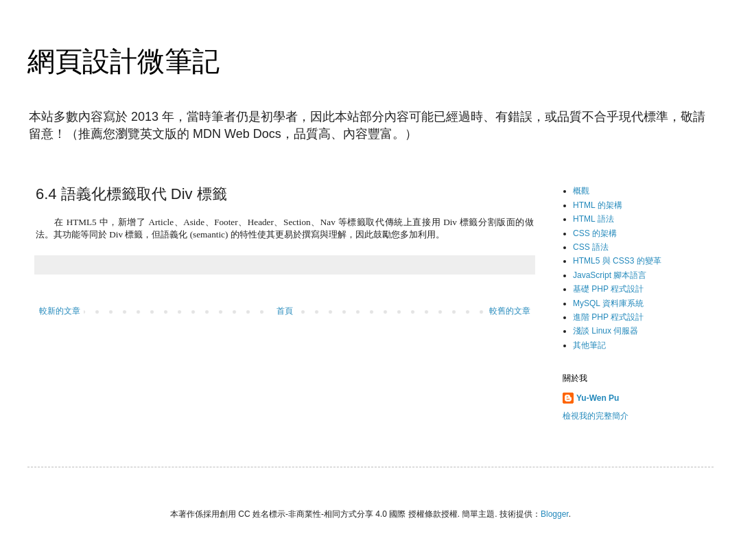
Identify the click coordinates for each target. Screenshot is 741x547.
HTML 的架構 (597, 205)
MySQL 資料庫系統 (608, 303)
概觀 (581, 191)
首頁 (285, 311)
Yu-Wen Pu (597, 398)
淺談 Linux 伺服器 (605, 331)
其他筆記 (589, 345)
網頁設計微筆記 (123, 61)
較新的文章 (59, 311)
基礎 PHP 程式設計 (608, 289)
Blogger (555, 514)
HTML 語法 (593, 219)
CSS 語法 (591, 247)
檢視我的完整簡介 (595, 416)
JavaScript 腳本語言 (609, 275)
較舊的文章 (509, 311)
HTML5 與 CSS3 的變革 (617, 261)
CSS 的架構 (595, 233)
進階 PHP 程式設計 (608, 317)
